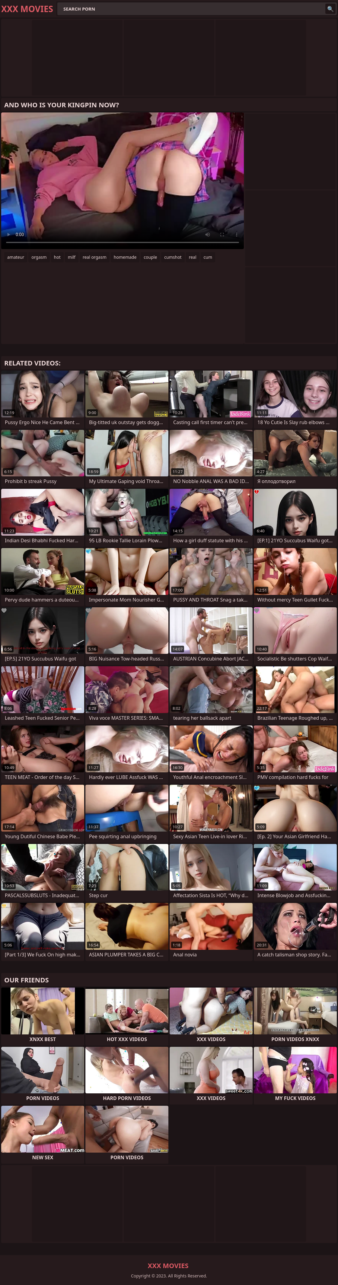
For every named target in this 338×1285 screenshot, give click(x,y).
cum (208, 257)
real (192, 257)
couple (150, 257)
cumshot (172, 257)
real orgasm (95, 257)
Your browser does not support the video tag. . (122, 180)
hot (57, 257)
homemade (125, 257)
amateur (15, 257)
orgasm (38, 257)
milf (71, 257)
